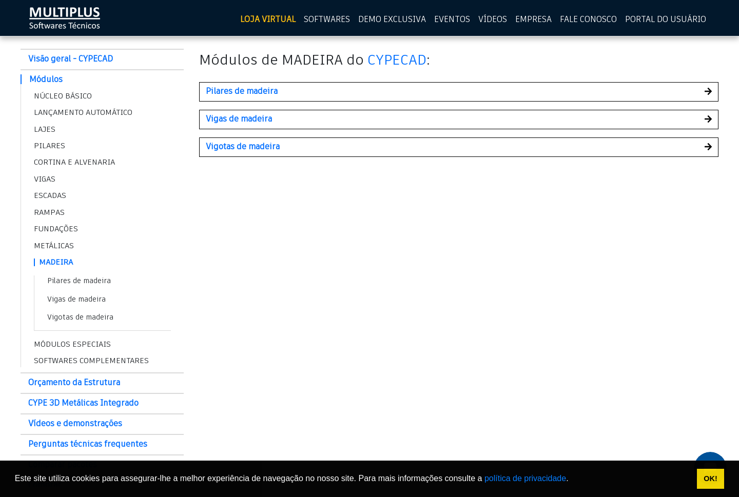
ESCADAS (50, 196)
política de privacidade (525, 478)
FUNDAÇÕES (56, 229)
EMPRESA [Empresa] (533, 20)
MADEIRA (56, 262)
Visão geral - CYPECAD (70, 59)
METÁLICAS (54, 246)
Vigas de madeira (76, 299)
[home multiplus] (65, 18)
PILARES (49, 146)
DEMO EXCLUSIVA (392, 20)
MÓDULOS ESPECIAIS (72, 344)
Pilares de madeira (79, 281)
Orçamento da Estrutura (74, 383)
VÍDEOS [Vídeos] (492, 20)
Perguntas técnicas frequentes (87, 445)
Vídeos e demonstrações (75, 424)
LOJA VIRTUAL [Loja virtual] (268, 20)
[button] (459, 92)
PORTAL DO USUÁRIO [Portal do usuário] (665, 20)
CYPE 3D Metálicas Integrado (83, 404)
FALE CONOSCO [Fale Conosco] (588, 20)
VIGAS (44, 179)
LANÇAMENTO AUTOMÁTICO (83, 112)
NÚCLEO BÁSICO (63, 96)
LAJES (44, 129)
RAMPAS (49, 212)
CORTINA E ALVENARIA (74, 162)
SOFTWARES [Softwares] (327, 20)
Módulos (46, 80)
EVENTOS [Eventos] (452, 20)
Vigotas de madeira (80, 317)
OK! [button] (710, 478)
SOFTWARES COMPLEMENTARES (91, 361)
